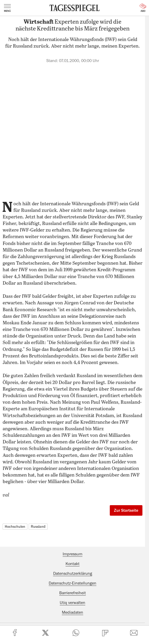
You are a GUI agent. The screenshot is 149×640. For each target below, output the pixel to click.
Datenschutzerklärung (72, 573)
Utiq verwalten (72, 603)
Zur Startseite (126, 510)
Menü (7, 8)
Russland (38, 526)
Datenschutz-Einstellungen (72, 583)
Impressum (72, 554)
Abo (143, 7)
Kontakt (73, 564)
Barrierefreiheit (72, 593)
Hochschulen (15, 526)
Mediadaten (72, 612)
